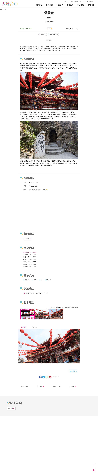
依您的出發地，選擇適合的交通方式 (36, 293)
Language (91, 1)
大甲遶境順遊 (53, 34)
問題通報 (74, 371)
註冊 (80, 1)
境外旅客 (76, 1)
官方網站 (27, 238)
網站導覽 (65, 1)
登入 (83, 1)
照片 (23, 327)
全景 (34, 327)
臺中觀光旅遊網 (9, 4)
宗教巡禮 (42, 34)
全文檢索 (71, 1)
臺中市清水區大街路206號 (38, 190)
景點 (6, 9)
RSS (87, 1)
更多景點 (11, 408)
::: (61, 1)
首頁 (2, 9)
